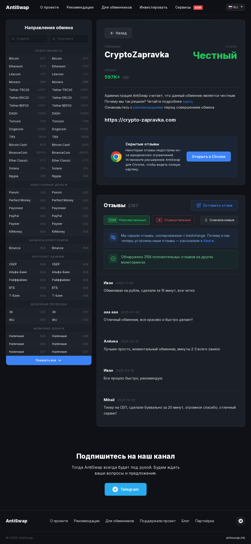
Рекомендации (80, 7)
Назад (118, 33)
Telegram (126, 489)
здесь (188, 101)
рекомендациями (148, 107)
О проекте (49, 7)
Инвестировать (153, 7)
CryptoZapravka (137, 54)
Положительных (126, 220)
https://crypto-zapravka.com (140, 120)
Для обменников (116, 7)
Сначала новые (219, 220)
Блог (185, 521)
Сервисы (189, 7)
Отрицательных (173, 220)
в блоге (207, 241)
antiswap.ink (235, 538)
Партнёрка (204, 521)
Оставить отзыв (214, 205)
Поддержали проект (158, 521)
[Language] (235, 7)
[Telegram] (240, 521)
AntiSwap (17, 7)
